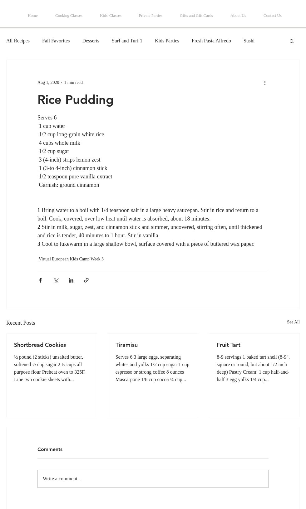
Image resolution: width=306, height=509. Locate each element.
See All (293, 322)
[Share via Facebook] (40, 280)
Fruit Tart (228, 344)
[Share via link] (86, 280)
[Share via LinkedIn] (71, 280)
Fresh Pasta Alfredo (211, 40)
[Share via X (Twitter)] (56, 280)
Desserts (90, 40)
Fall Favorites (56, 40)
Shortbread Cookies (40, 344)
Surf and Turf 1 (127, 40)
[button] (292, 40)
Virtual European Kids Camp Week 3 (71, 259)
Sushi (249, 40)
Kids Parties (167, 40)
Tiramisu (127, 344)
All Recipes (18, 40)
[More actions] (265, 82)
